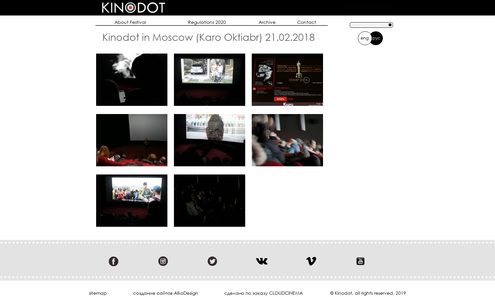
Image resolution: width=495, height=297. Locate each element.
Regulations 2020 (207, 22)
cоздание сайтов (153, 293)
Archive (267, 22)
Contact (306, 22)
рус (376, 38)
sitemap (98, 293)
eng (365, 38)
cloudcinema (286, 293)
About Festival (130, 22)
